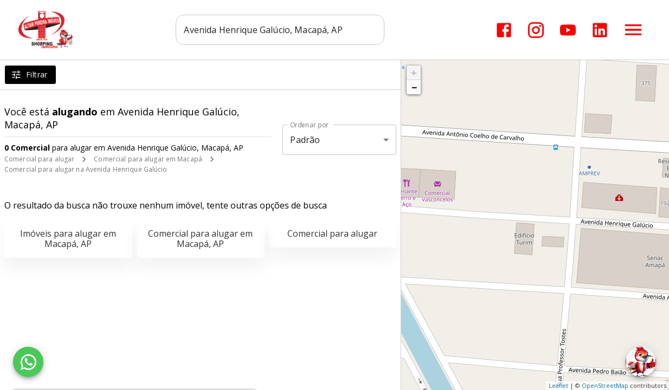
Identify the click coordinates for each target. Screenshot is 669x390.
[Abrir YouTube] (567, 30)
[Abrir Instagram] (535, 30)
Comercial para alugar (39, 159)
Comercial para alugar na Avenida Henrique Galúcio (86, 169)
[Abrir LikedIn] (599, 30)
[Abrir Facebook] (503, 30)
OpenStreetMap (605, 385)
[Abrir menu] (633, 29)
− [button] (414, 87)
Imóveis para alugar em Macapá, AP (68, 238)
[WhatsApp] (28, 362)
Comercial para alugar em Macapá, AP (200, 238)
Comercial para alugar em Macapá (148, 159)
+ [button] (414, 72)
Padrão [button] (305, 140)
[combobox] (280, 30)
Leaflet (558, 385)
